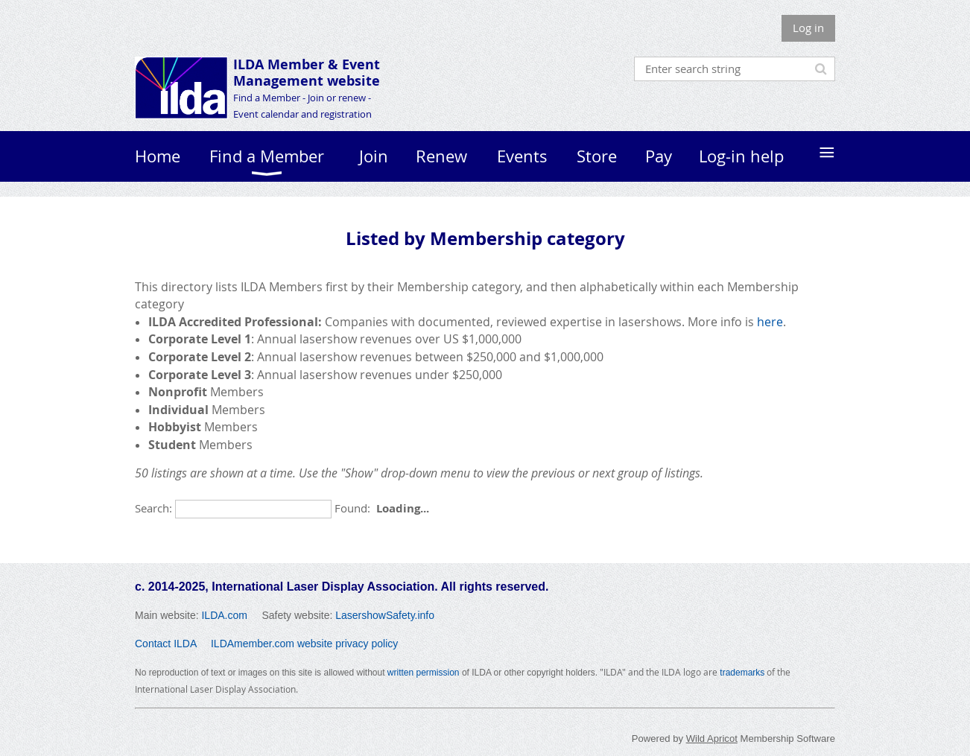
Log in (808, 27)
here (770, 322)
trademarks (742, 672)
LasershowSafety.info (384, 615)
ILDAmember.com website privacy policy (304, 643)
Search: (153, 508)
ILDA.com (224, 615)
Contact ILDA (166, 643)
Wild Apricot (712, 738)
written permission (423, 672)
